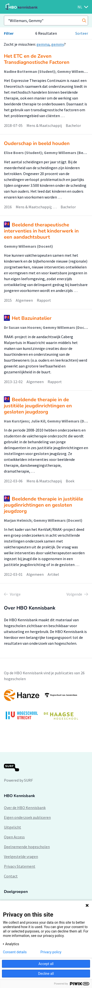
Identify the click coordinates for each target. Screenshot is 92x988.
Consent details (15, 952)
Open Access (14, 836)
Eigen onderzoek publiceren (27, 817)
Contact (11, 876)
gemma (43, 44)
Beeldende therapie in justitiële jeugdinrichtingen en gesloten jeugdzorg (43, 505)
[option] (46, 706)
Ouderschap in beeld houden (37, 143)
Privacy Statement (19, 866)
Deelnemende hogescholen (27, 846)
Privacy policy (50, 952)
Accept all (46, 964)
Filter (8, 33)
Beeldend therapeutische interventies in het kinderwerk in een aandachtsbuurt (41, 231)
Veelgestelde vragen (21, 856)
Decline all (46, 974)
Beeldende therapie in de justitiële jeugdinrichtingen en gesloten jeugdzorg (38, 405)
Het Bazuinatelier (32, 318)
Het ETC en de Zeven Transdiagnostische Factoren (36, 59)
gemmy (57, 44)
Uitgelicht (12, 827)
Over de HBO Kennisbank (25, 807)
